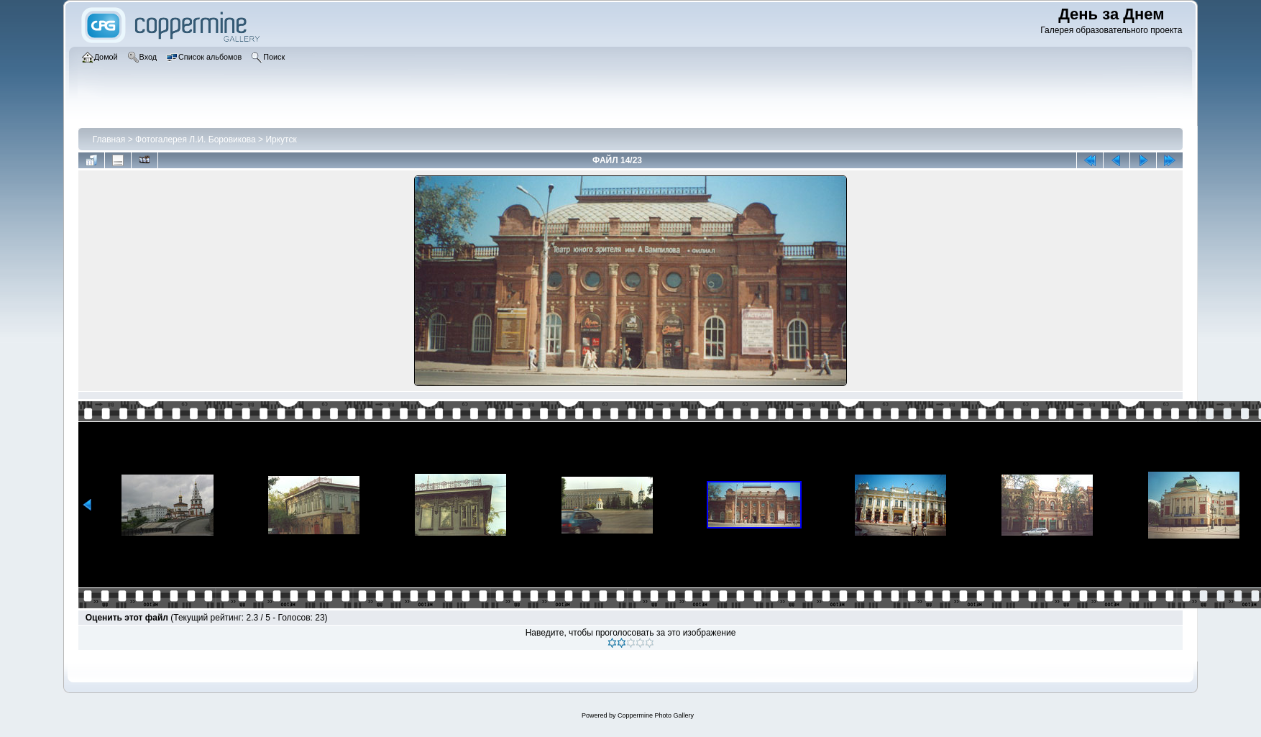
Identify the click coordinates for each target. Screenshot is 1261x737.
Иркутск (280, 139)
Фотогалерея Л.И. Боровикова (195, 139)
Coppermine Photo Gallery (656, 715)
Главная (109, 139)
